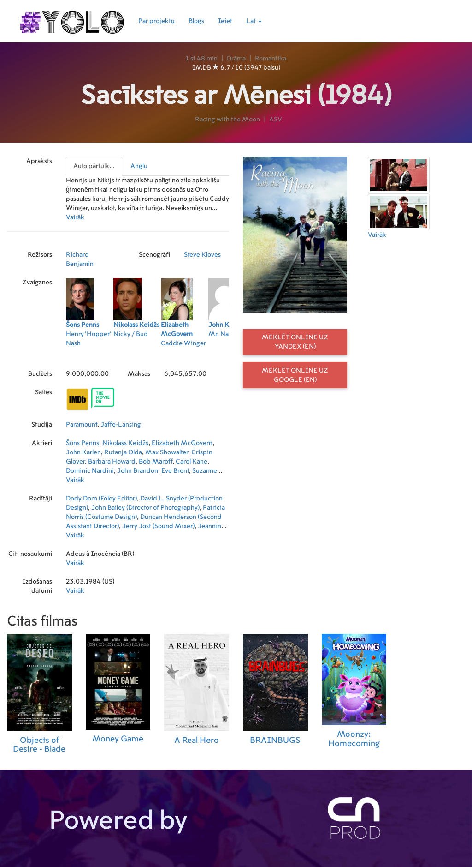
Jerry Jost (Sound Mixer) (158, 526)
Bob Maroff (155, 461)
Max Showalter (166, 452)
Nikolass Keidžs (125, 443)
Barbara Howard (112, 461)
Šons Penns (82, 443)
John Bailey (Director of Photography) (145, 508)
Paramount (81, 424)
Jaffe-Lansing (120, 424)
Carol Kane (191, 461)
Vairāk (75, 217)
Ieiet (225, 21)
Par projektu (156, 21)
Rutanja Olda (123, 452)
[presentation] (94, 166)
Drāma (236, 58)
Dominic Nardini (90, 471)
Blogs (196, 21)
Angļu (139, 166)
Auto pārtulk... (94, 166)
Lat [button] (254, 21)
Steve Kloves (202, 255)
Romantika (270, 58)
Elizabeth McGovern (182, 443)
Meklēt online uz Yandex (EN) (295, 342)
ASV (275, 119)
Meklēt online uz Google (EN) (295, 375)
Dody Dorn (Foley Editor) (101, 498)
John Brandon (137, 471)
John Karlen (83, 452)
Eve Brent (175, 471)
